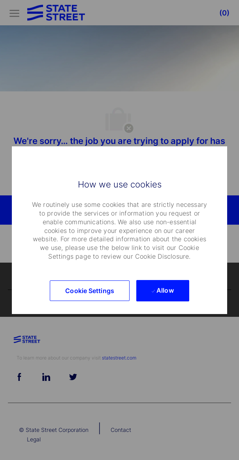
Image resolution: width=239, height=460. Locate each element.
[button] (90, 290)
